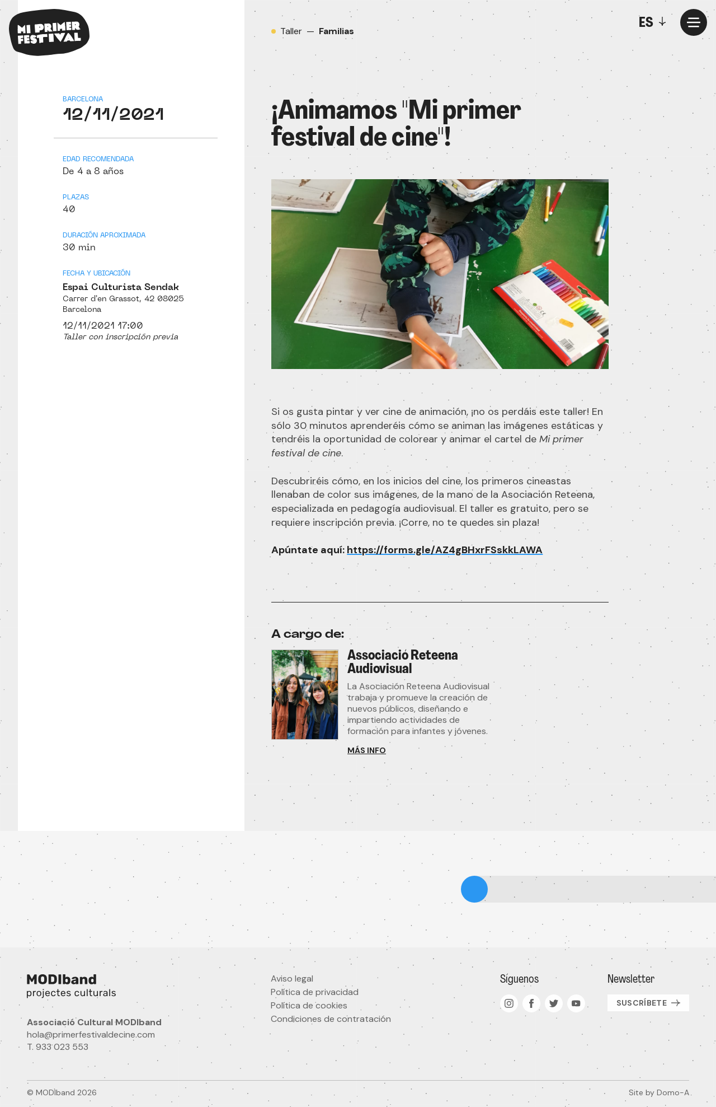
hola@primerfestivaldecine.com (91, 1034)
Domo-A (673, 1092)
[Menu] (693, 22)
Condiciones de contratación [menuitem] (331, 1019)
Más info (366, 750)
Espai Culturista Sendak (121, 287)
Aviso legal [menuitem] (292, 978)
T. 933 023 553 (57, 1047)
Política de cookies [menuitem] (309, 1005)
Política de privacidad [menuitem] (315, 992)
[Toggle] (655, 22)
